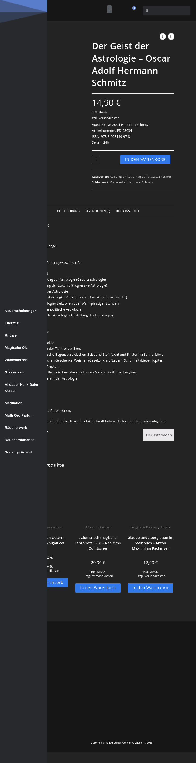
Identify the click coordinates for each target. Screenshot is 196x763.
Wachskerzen (16, 360)
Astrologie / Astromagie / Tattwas (133, 176)
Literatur (12, 323)
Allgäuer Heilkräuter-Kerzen (22, 387)
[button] (109, 9)
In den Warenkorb (145, 159)
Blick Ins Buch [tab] (127, 211)
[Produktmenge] (96, 159)
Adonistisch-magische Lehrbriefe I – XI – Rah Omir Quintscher (98, 542)
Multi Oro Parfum (19, 415)
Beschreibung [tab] (68, 211)
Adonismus (92, 527)
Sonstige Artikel (18, 452)
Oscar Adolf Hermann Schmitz (131, 182)
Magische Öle (16, 348)
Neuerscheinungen (21, 311)
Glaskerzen (14, 372)
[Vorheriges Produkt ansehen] (163, 36)
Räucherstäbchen (20, 440)
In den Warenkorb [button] (98, 587)
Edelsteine (152, 527)
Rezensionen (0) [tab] (97, 211)
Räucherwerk (16, 428)
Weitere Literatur (51, 527)
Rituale (11, 335)
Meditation (14, 403)
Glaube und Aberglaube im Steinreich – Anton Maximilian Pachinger (150, 542)
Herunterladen (159, 435)
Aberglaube (138, 527)
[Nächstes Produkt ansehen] (171, 36)
